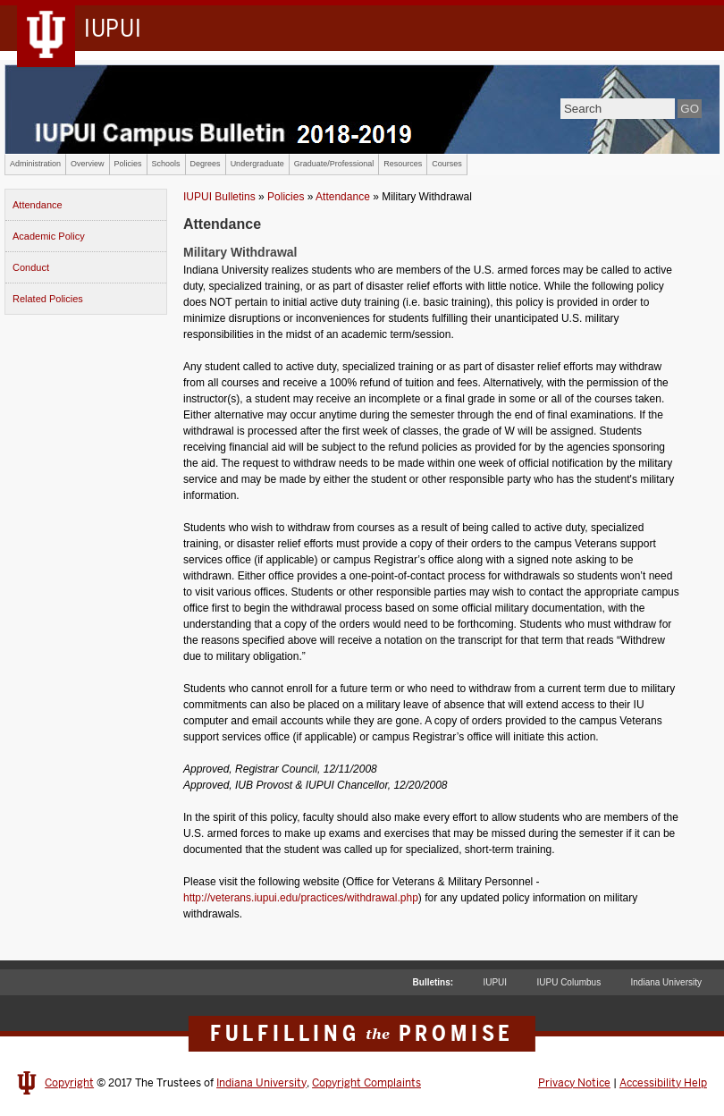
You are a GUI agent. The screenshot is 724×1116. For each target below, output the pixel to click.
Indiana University (666, 982)
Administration (35, 163)
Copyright (69, 1083)
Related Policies (48, 298)
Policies (128, 163)
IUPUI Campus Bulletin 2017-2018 (362, 109)
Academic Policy (49, 236)
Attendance (38, 204)
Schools (166, 163)
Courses (447, 163)
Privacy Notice (574, 1083)
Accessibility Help (663, 1083)
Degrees (205, 163)
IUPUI (495, 982)
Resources (402, 163)
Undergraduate (257, 163)
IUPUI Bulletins (219, 196)
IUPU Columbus (568, 982)
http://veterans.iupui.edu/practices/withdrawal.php (300, 898)
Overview (88, 163)
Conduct (31, 267)
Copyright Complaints (366, 1083)
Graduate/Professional (334, 163)
